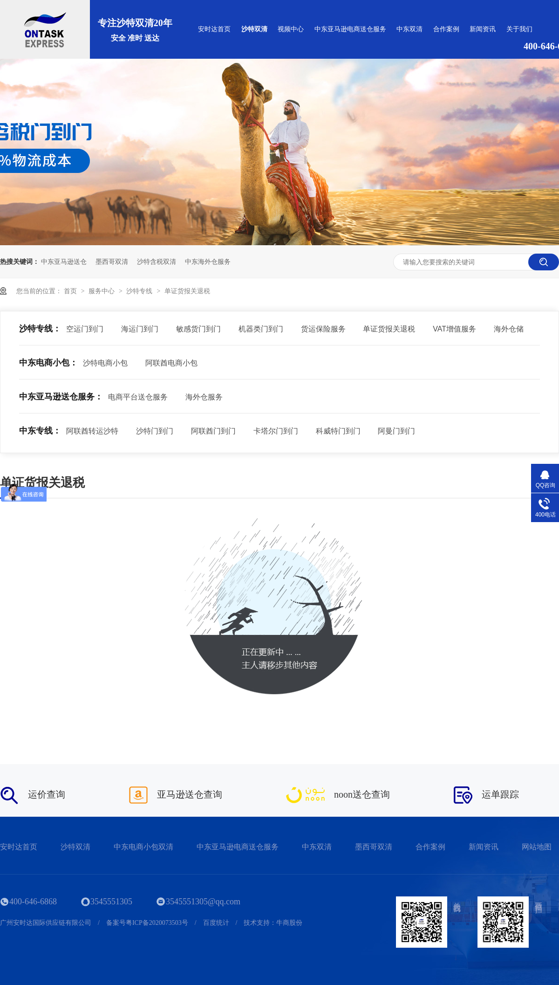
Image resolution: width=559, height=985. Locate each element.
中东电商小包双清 (143, 847)
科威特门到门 (338, 431)
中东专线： (40, 430)
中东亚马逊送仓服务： (61, 396)
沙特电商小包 (105, 363)
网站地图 (537, 847)
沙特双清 (254, 29)
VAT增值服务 (454, 329)
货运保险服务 (323, 329)
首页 (71, 291)
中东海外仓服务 (208, 261)
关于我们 (519, 29)
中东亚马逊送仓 (64, 261)
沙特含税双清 (156, 261)
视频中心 (291, 29)
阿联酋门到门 (213, 431)
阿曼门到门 (396, 431)
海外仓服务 (204, 397)
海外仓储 (509, 329)
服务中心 (102, 291)
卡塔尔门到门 (275, 431)
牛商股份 (289, 922)
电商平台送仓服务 (138, 397)
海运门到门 (139, 329)
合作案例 (446, 29)
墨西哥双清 (111, 261)
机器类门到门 (261, 329)
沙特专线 (140, 291)
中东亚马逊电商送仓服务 (350, 29)
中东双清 (409, 29)
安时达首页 (214, 29)
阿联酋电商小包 (171, 363)
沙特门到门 (154, 431)
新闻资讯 (483, 29)
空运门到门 (84, 329)
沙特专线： (40, 328)
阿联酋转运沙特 (92, 431)
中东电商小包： (48, 362)
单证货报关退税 (187, 291)
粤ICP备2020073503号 (157, 922)
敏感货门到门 (198, 329)
